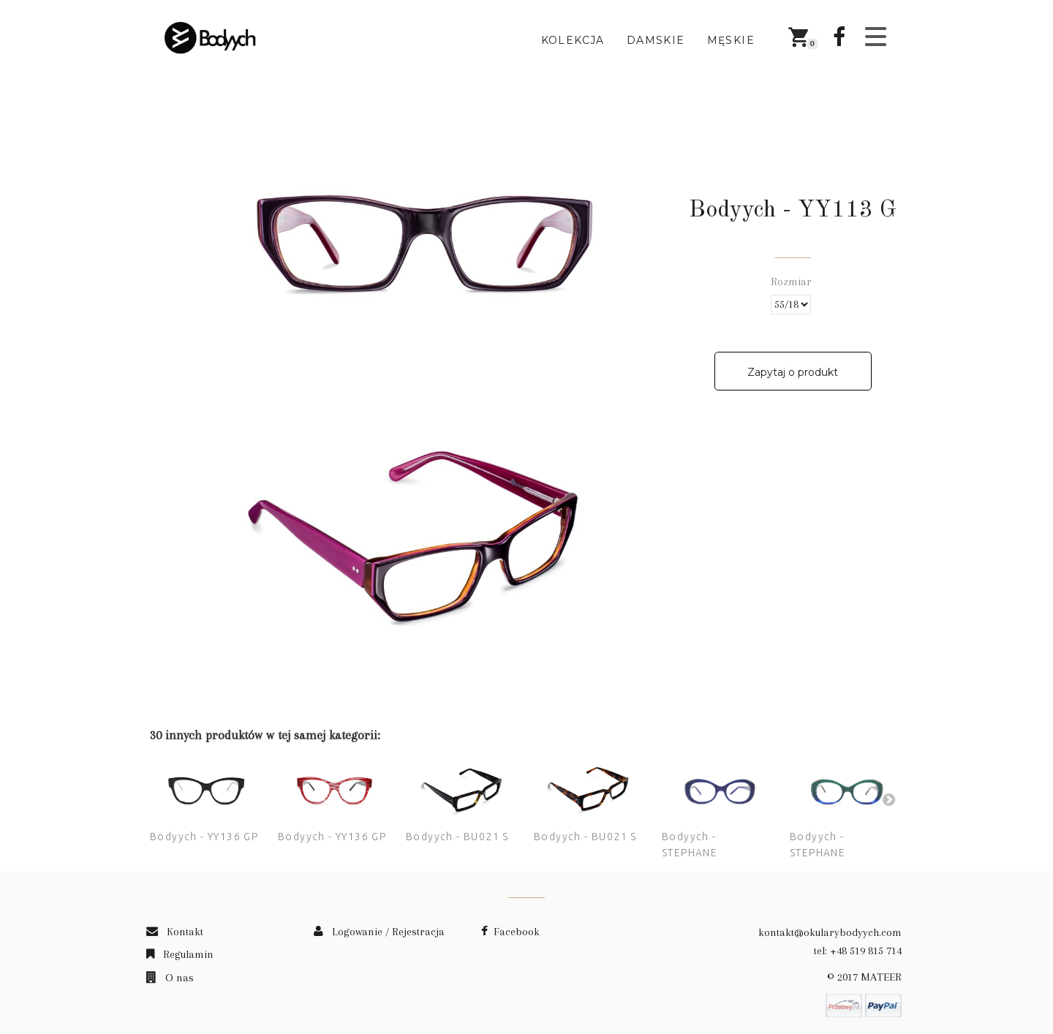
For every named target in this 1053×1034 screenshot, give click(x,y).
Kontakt (174, 931)
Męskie (731, 40)
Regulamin (180, 954)
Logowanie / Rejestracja (379, 931)
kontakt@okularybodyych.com (830, 932)
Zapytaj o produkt (792, 372)
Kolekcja (573, 40)
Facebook (510, 931)
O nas (170, 977)
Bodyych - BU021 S (457, 836)
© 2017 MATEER (864, 977)
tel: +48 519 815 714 (858, 950)
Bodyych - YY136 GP (204, 836)
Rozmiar (793, 281)
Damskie (656, 40)
